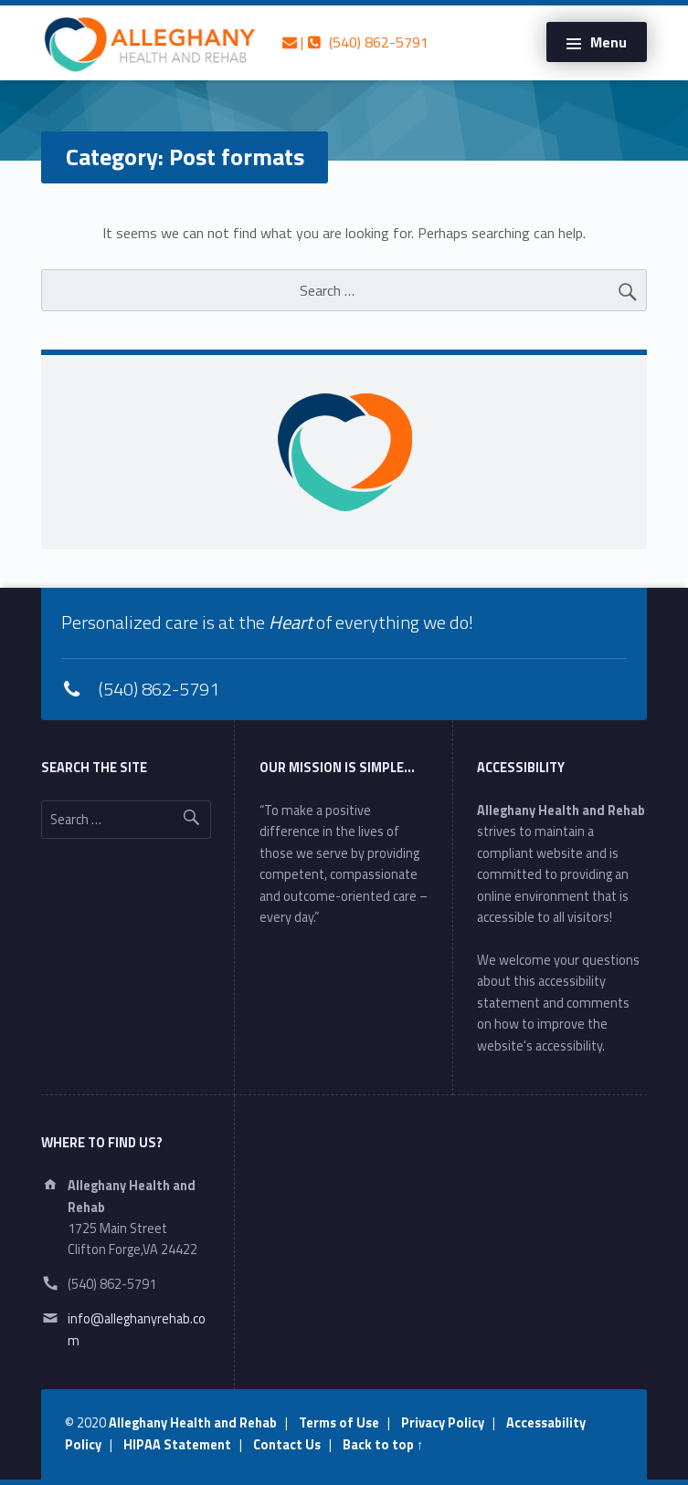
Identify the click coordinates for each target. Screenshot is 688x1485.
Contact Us (287, 1445)
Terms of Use (339, 1423)
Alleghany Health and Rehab (193, 1423)
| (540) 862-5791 (355, 42)
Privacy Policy (442, 1423)
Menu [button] (608, 42)
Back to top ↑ (383, 1445)
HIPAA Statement (177, 1445)
